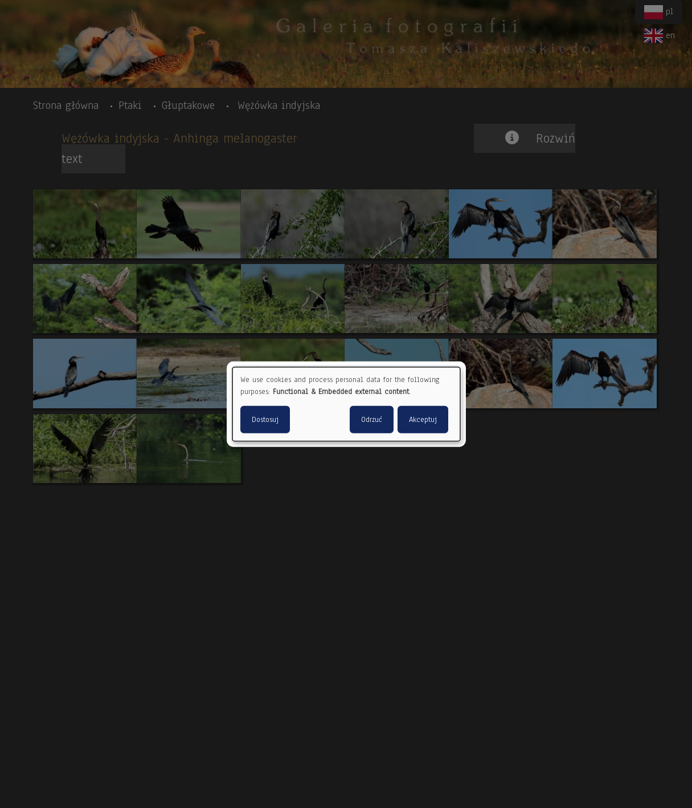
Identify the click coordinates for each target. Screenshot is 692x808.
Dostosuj (265, 420)
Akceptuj (423, 420)
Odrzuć (371, 420)
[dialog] (346, 404)
